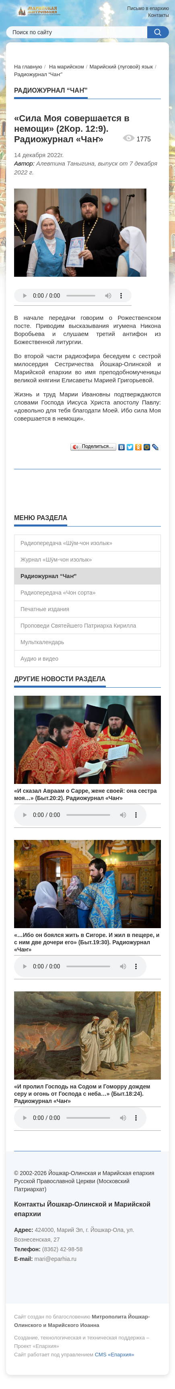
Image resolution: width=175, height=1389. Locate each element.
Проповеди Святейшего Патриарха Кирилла (78, 625)
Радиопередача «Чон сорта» (58, 592)
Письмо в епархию (148, 8)
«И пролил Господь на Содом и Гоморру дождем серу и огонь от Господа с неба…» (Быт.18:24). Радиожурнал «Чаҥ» (82, 1093)
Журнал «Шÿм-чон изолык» (56, 559)
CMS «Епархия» (114, 1355)
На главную (28, 67)
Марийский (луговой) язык (121, 67)
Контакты (158, 15)
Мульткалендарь (42, 642)
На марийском (66, 67)
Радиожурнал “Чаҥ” (38, 74)
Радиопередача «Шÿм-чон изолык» (66, 543)
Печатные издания (45, 609)
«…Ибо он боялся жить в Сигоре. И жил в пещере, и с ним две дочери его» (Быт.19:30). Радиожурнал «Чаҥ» (86, 942)
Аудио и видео (39, 658)
